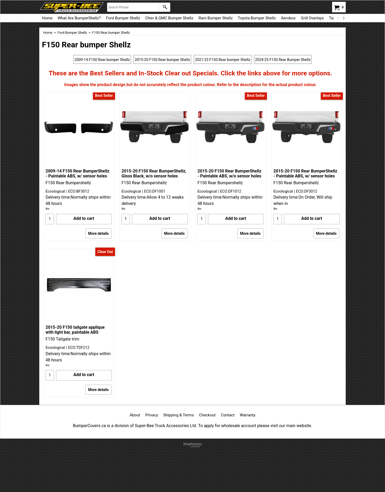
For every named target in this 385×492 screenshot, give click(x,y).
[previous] (338, 18)
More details (98, 278)
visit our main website (290, 469)
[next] (343, 18)
